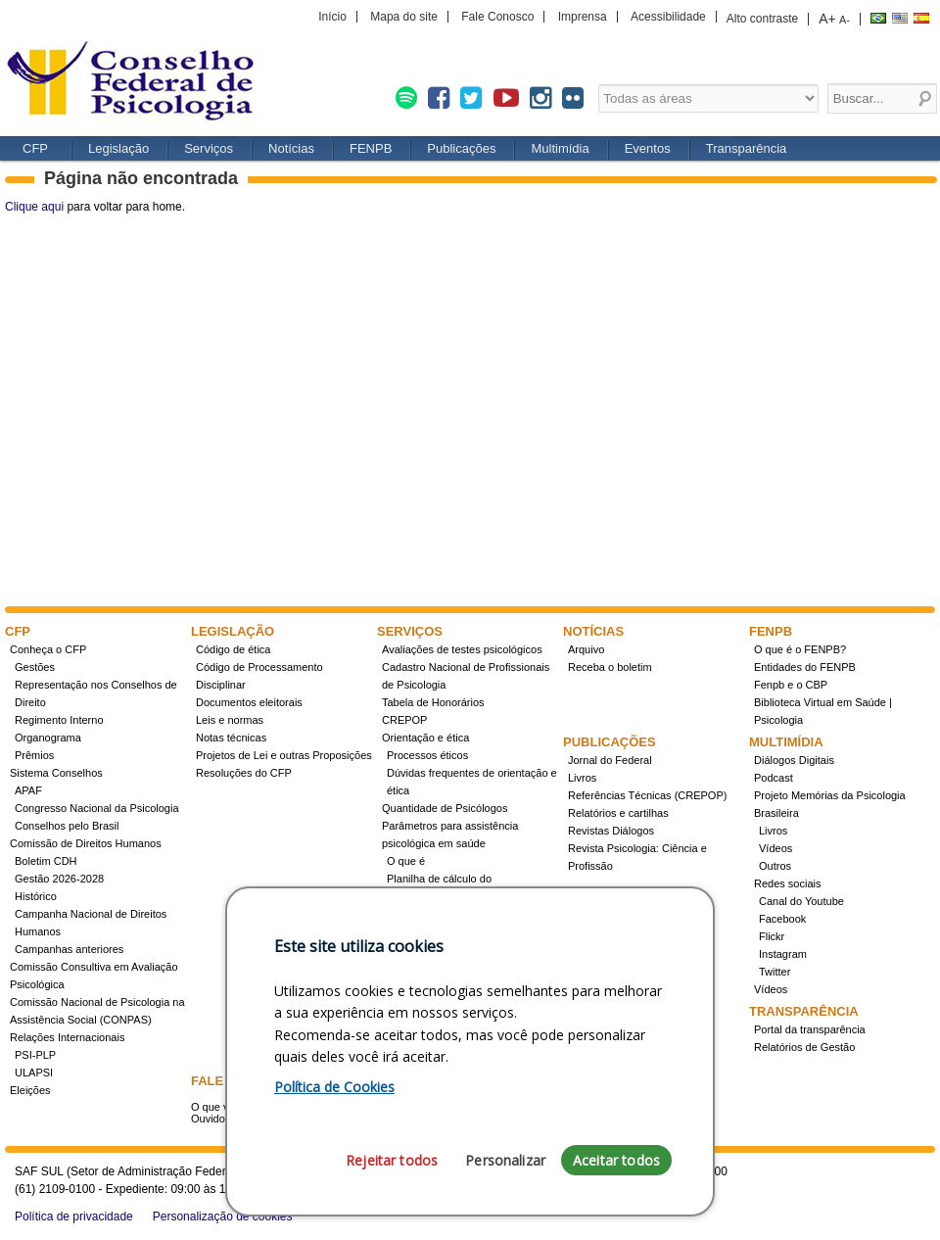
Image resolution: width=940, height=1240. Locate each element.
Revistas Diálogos (611, 830)
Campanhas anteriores (69, 949)
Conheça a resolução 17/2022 (459, 931)
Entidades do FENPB (805, 667)
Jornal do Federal (610, 760)
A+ (827, 18)
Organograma (48, 737)
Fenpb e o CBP (790, 685)
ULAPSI (34, 1072)
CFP (137, 82)
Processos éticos (427, 755)
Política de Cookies (334, 1181)
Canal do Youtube (801, 901)
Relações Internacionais (67, 1037)
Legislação (118, 148)
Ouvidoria (214, 1118)
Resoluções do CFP (244, 773)
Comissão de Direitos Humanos (86, 843)
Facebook (782, 919)
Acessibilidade (668, 17)
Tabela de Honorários (433, 702)
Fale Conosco (497, 17)
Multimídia (559, 148)
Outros (775, 866)
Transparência (746, 148)
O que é (406, 861)
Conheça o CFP (48, 649)
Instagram (783, 954)
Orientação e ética (425, 737)
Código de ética (233, 649)
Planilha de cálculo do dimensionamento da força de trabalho (458, 896)
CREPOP (404, 720)
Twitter (774, 972)
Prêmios (34, 755)
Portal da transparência (810, 1029)
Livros (582, 778)
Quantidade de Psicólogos (444, 808)
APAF (28, 790)
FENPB (371, 148)
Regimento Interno (59, 720)
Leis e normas (229, 720)
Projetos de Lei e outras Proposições (284, 755)
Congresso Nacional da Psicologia (97, 808)
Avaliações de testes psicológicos (462, 649)
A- (844, 19)
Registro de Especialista (439, 949)
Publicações (461, 148)
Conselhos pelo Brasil (66, 826)
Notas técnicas (231, 737)
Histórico (36, 896)
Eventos (648, 148)
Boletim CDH (46, 861)
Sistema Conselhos (56, 773)
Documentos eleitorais (249, 702)
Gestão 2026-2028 (59, 878)
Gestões (35, 667)
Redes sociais (787, 883)
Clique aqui (34, 207)
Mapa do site (404, 17)
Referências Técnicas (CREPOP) (647, 795)
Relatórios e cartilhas (618, 813)
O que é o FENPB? (800, 649)
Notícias (291, 148)
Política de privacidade (74, 1216)
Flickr (771, 936)
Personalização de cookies (223, 1216)
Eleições (30, 1090)
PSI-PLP (35, 1055)
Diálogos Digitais (794, 760)
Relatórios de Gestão (804, 1047)
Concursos (413, 967)
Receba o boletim (610, 667)
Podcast (773, 778)
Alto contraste (762, 18)
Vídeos (775, 848)
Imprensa (582, 17)
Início (332, 17)
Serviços (208, 148)
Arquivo (586, 649)
